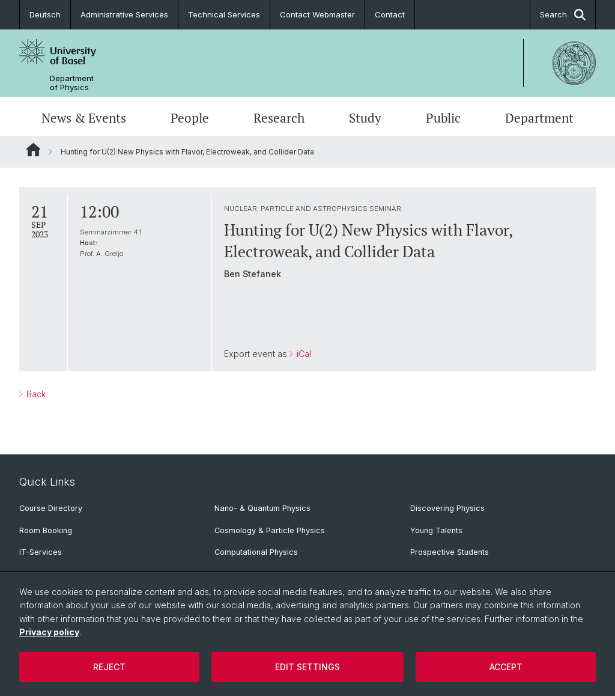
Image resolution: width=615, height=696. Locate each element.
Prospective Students (449, 552)
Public (443, 117)
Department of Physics (72, 83)
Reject (109, 667)
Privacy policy (49, 632)
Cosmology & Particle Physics (269, 530)
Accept (506, 667)
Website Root (33, 149)
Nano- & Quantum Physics (262, 508)
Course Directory (50, 508)
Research (278, 117)
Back (35, 394)
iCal (302, 354)
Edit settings (307, 667)
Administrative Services (124, 14)
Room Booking (45, 530)
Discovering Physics (447, 508)
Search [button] (563, 14)
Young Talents (436, 530)
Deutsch (45, 14)
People (190, 117)
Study (365, 117)
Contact (390, 14)
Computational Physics (256, 552)
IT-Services (40, 552)
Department (539, 117)
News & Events (83, 117)
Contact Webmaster (317, 14)
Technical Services (224, 14)
